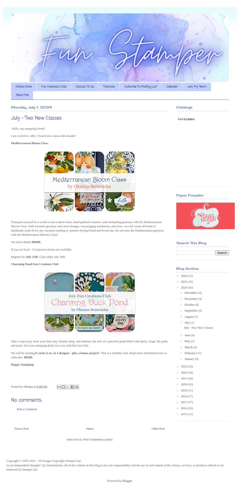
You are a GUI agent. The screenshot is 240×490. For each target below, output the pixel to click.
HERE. (36, 242)
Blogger (127, 480)
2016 (184, 408)
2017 (184, 402)
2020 (184, 384)
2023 (184, 366)
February (190, 353)
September (192, 310)
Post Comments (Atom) (97, 439)
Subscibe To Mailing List (140, 87)
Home (90, 428)
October (190, 304)
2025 (184, 281)
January (190, 359)
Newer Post (22, 428)
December (191, 292)
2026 (184, 276)
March (189, 347)
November (191, 299)
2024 (184, 287)
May (188, 341)
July (188, 322)
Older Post (158, 428)
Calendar (172, 87)
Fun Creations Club (53, 87)
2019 (184, 390)
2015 (184, 414)
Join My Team (196, 87)
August (189, 316)
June (188, 335)
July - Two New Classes (198, 327)
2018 (184, 396)
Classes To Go (85, 87)
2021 (184, 378)
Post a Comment (27, 409)
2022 (184, 372)
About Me (22, 95)
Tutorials (109, 87)
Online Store (24, 87)
